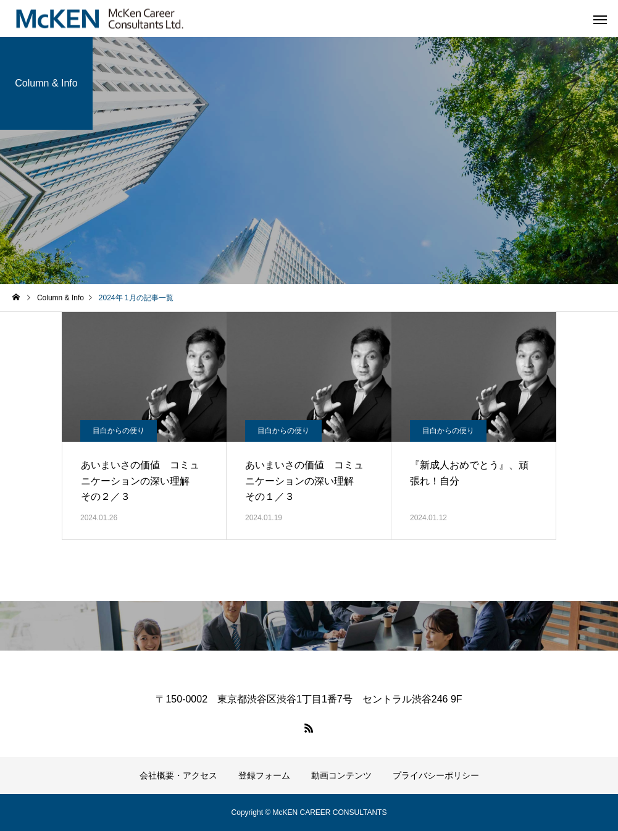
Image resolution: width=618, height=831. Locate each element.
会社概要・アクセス (178, 775)
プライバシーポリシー (436, 775)
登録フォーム (264, 775)
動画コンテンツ (341, 775)
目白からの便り (118, 430)
